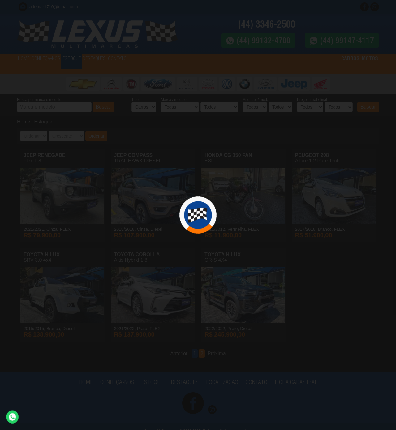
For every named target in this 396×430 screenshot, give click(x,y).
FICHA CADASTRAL (296, 382)
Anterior (178, 353)
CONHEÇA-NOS (62, 64)
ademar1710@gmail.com (53, 6)
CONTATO (167, 64)
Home (23, 121)
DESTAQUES (133, 64)
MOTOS (364, 64)
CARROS (335, 64)
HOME (29, 64)
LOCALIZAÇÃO (222, 382)
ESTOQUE (99, 64)
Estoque (43, 121)
